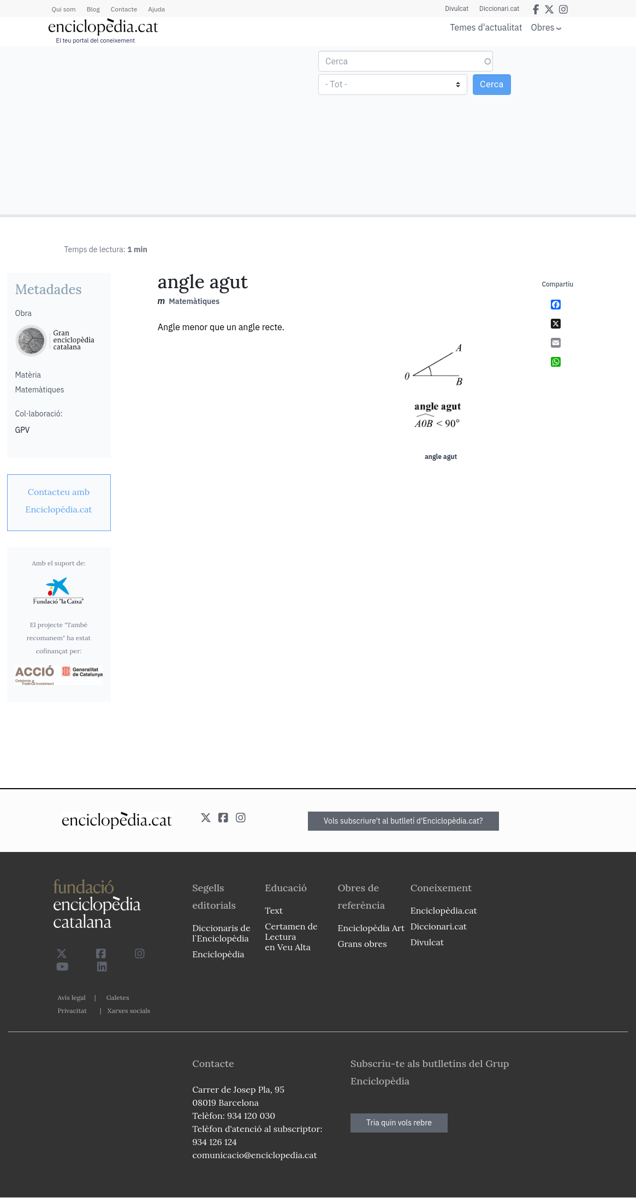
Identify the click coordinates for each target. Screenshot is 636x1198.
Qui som (64, 9)
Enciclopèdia (218, 954)
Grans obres (362, 943)
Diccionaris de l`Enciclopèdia (221, 933)
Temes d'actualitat (486, 27)
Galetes (117, 997)
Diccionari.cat (499, 9)
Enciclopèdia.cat (444, 910)
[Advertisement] (160, 129)
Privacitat (72, 1010)
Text (274, 910)
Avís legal (72, 997)
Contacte (124, 9)
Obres (543, 27)
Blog (93, 9)
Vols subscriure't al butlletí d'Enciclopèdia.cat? (403, 821)
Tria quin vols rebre (399, 1123)
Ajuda (156, 9)
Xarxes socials (129, 1010)
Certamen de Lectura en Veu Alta (291, 936)
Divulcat (456, 9)
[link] (59, 500)
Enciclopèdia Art (371, 927)
